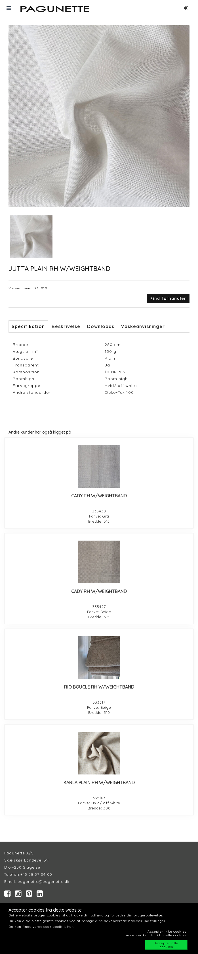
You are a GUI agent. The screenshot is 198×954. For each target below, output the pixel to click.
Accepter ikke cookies (167, 931)
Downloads (100, 326)
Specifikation (28, 326)
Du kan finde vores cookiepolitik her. (41, 926)
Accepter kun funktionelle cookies (156, 935)
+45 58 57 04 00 (36, 874)
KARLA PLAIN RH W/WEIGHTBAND (99, 782)
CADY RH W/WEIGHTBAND (99, 495)
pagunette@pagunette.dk (43, 881)
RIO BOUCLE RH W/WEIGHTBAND (99, 687)
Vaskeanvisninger (143, 326)
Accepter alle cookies (166, 945)
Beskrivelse (66, 326)
